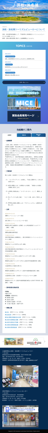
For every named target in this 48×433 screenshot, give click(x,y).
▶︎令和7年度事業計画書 (11, 319)
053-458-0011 (9, 356)
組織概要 (9, 135)
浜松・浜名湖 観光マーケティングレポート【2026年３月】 (20, 58)
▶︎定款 (7, 312)
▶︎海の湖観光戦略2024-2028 (13, 317)
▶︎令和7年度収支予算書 (11, 322)
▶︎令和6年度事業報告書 (11, 325)
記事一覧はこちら (24, 82)
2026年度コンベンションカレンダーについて (16, 67)
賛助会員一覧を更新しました (12, 75)
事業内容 (24, 135)
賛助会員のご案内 (38, 135)
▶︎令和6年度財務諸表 (11, 327)
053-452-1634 (9, 396)
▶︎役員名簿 (8, 314)
